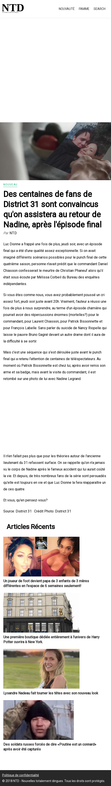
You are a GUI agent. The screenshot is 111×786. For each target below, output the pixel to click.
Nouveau (10, 184)
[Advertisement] (55, 75)
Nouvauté (67, 9)
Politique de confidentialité (20, 775)
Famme (84, 9)
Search (99, 9)
